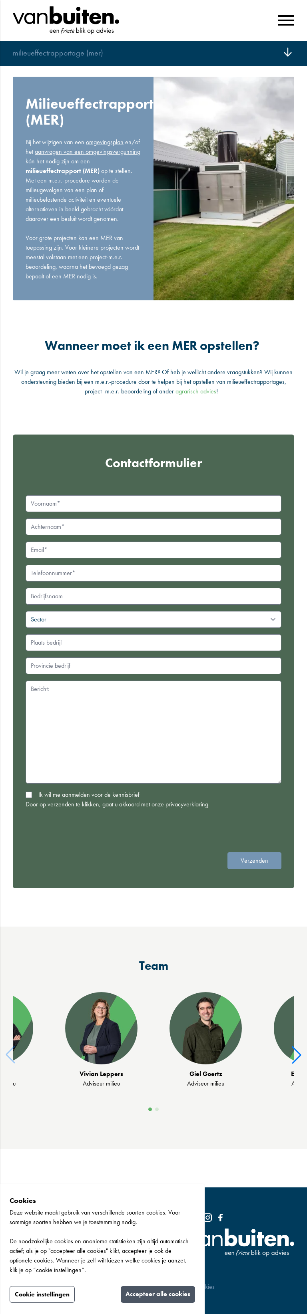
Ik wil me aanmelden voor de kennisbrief (89, 794)
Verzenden (254, 860)
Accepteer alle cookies (158, 1294)
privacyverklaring (186, 804)
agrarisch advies (195, 391)
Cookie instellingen (42, 1294)
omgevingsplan (105, 142)
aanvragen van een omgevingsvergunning (87, 151)
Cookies (205, 1286)
